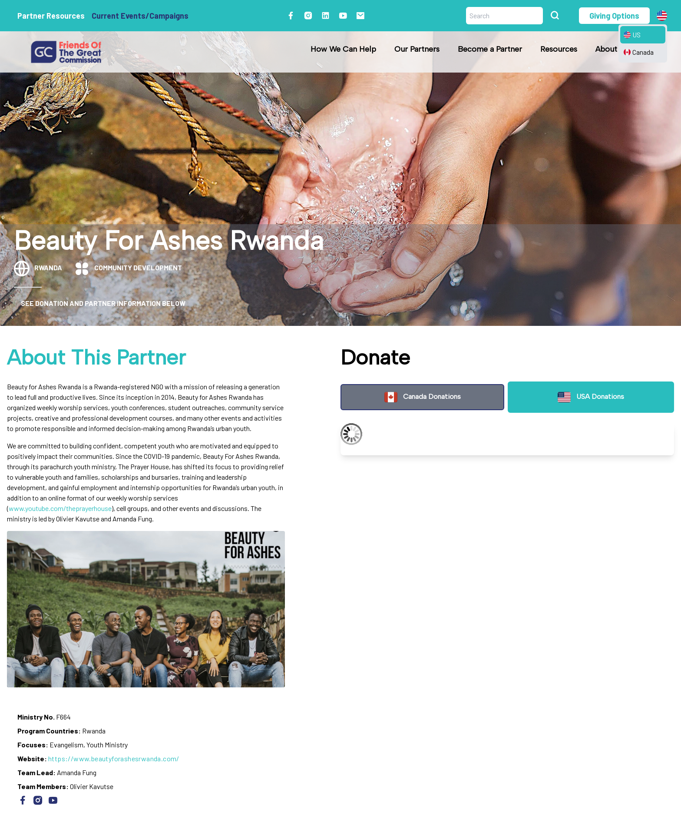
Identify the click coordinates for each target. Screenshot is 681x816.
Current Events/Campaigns (140, 15)
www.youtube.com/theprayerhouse (60, 508)
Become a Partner (490, 49)
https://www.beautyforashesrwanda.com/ (113, 758)
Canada (639, 52)
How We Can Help (343, 49)
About (606, 49)
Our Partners (417, 49)
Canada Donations (422, 397)
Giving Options (614, 15)
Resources (558, 49)
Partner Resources (51, 15)
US (632, 34)
